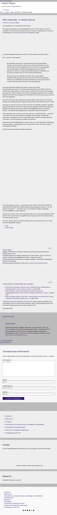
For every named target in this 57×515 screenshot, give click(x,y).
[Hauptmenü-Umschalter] (6, 9)
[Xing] (31, 510)
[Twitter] (25, 510)
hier (42, 465)
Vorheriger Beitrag (6, 340)
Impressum (8, 416)
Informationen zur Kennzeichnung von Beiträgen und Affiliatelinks (24, 424)
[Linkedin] (23, 510)
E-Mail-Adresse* (8, 386)
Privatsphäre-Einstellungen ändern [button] (15, 427)
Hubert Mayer (8, 3)
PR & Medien (8, 501)
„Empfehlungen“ (9, 497)
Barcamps (8, 421)
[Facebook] (27, 510)
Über (6, 225)
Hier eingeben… (7, 360)
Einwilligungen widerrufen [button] (13, 433)
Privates (5, 22)
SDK (14, 253)
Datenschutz (9, 419)
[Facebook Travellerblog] (33, 510)
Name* (5, 380)
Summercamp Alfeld (20, 32)
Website (5, 392)
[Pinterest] (29, 510)
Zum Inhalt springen (6, 1)
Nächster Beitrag (5, 342)
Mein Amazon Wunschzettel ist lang (36, 263)
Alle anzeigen (28, 284)
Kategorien (5, 480)
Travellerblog (12, 261)
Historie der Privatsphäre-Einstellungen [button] (16, 430)
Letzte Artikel (9, 227)
